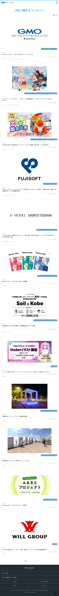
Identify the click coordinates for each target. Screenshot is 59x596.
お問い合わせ (44, 585)
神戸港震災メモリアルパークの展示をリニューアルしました (16, 460)
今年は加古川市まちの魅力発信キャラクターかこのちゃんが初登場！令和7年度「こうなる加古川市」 (25, 144)
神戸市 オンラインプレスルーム (7, 465)
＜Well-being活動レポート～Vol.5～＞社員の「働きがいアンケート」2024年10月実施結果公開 (24, 549)
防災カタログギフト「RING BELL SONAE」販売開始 (14, 281)
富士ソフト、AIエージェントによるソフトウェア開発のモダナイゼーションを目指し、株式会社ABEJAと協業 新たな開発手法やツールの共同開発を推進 (29, 190)
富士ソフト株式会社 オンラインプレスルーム (10, 195)
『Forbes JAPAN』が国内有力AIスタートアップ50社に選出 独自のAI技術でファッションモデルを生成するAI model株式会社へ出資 (28, 236)
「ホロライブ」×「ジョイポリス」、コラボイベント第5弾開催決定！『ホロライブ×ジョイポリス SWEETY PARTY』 (27, 99)
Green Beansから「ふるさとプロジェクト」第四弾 (14, 505)
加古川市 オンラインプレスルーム (8, 149)
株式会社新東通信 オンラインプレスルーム (9, 241)
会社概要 (14, 585)
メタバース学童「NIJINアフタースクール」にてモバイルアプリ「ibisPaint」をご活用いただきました (25, 371)
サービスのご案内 (5, 573)
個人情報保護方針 (44, 581)
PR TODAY (4, 285)
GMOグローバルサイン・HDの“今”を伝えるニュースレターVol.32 (17, 54)
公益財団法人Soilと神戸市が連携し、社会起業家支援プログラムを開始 (18, 325)
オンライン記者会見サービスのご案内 (9, 577)
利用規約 (14, 581)
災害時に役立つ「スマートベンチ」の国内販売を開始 (14, 416)
